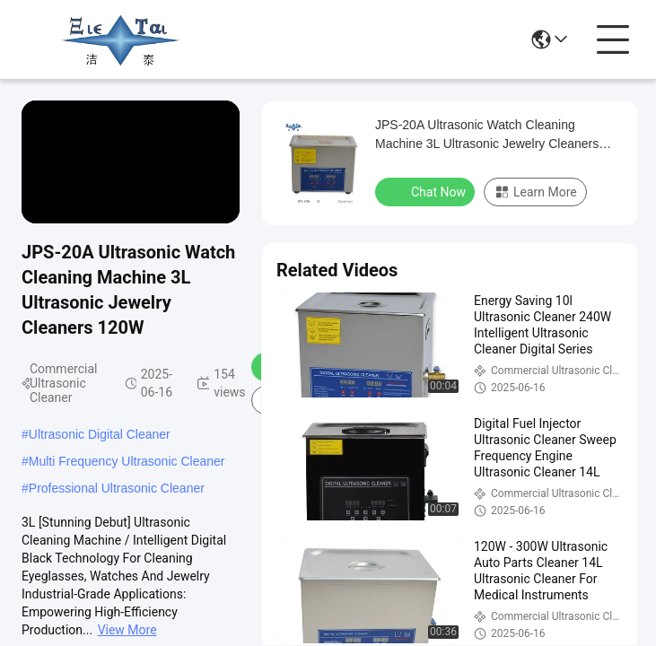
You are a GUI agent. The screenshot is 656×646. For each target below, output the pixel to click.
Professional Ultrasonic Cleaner (117, 488)
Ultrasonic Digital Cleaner (100, 434)
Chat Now (427, 191)
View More (127, 630)
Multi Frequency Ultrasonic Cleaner (127, 461)
